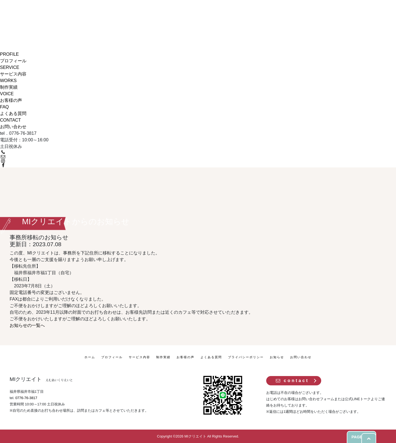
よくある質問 (211, 357)
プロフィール (112, 357)
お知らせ (277, 357)
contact (292, 380)
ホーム (89, 357)
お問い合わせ (301, 357)
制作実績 (163, 357)
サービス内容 (139, 357)
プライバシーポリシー (246, 357)
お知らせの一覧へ (27, 325)
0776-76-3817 (26, 398)
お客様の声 (185, 357)
